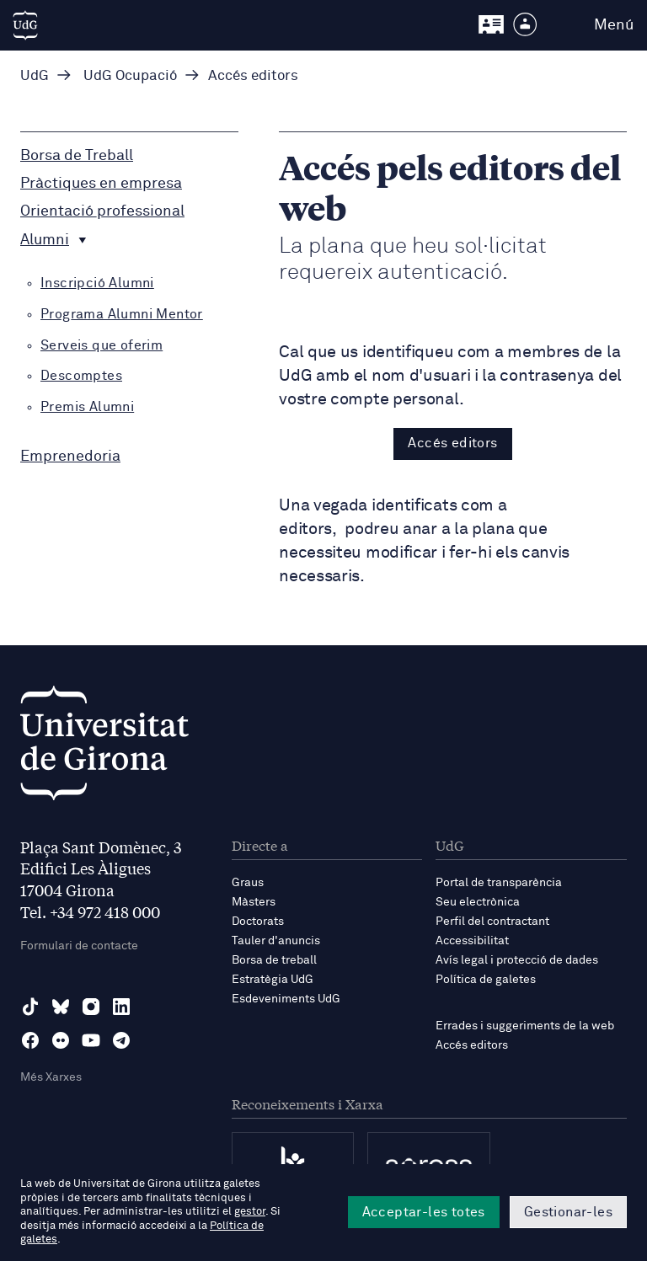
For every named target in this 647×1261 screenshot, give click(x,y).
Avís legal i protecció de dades (517, 960)
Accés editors (452, 443)
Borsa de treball (274, 960)
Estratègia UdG (272, 980)
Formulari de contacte (79, 946)
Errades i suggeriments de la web (525, 1026)
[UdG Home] (25, 25)
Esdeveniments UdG (286, 999)
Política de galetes (486, 980)
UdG (34, 76)
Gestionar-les (568, 1212)
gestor (249, 1211)
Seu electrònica (478, 902)
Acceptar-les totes (423, 1212)
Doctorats (258, 921)
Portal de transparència (499, 883)
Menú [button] (614, 25)
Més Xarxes (51, 1077)
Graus (248, 883)
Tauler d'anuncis (276, 941)
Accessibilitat (472, 941)
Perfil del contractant (492, 921)
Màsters (253, 902)
